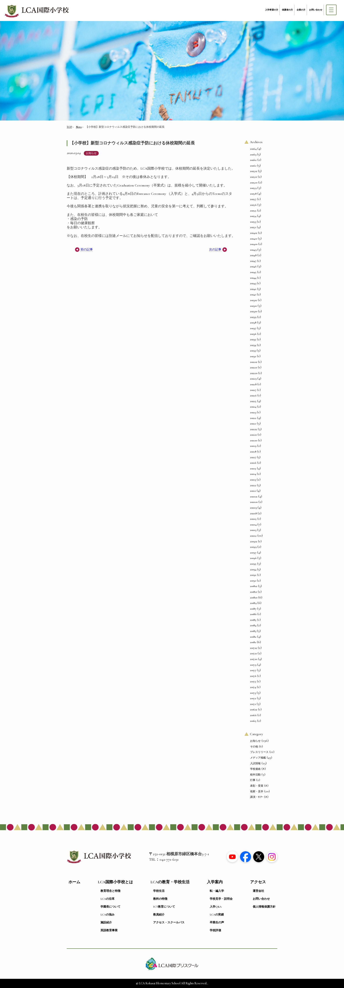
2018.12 (253, 586)
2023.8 (253, 322)
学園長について (110, 906)
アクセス (258, 882)
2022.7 (253, 390)
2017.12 (253, 647)
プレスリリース (259, 752)
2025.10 (253, 182)
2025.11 (253, 176)
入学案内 (215, 882)
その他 (254, 746)
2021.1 (253, 490)
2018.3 (253, 631)
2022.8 (253, 384)
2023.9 (253, 317)
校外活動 (255, 774)
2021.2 (253, 485)
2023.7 (253, 328)
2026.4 (253, 148)
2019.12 (253, 541)
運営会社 (258, 891)
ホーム (74, 882)
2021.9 (253, 445)
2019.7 (253, 552)
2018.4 (253, 625)
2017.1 (253, 704)
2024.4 (253, 277)
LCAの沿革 (107, 899)
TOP (69, 126)
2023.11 (253, 305)
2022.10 (253, 373)
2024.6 (253, 266)
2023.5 (253, 339)
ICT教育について (164, 906)
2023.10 (253, 311)
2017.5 (253, 681)
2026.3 (253, 154)
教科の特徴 (160, 899)
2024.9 (253, 249)
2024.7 (253, 261)
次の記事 (215, 249)
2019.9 (253, 546)
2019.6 (253, 558)
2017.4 (253, 687)
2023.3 (253, 350)
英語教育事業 (109, 930)
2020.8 (253, 513)
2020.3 (253, 530)
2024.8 (253, 255)
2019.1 (253, 580)
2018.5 (253, 619)
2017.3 (253, 692)
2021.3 (253, 479)
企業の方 (301, 10)
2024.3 (253, 283)
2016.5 (253, 720)
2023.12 (253, 300)
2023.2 (253, 356)
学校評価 (215, 930)
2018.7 (253, 608)
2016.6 (253, 715)
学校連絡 (255, 768)
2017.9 (253, 664)
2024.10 (253, 244)
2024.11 (253, 238)
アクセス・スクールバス (169, 922)
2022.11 (253, 367)
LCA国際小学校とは (115, 882)
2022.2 (253, 418)
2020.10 (254, 502)
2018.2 (253, 636)
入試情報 (255, 763)
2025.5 (253, 210)
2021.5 (253, 468)
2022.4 (253, 406)
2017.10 (253, 659)
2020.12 (253, 496)
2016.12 (253, 709)
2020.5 (253, 518)
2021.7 (253, 457)
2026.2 (253, 159)
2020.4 (253, 524)
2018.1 (253, 642)
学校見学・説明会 (221, 899)
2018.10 (253, 597)
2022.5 (253, 401)
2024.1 (253, 294)
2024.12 (253, 232)
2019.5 (253, 563)
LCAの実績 (217, 914)
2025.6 (253, 204)
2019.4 (253, 569)
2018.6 (253, 614)
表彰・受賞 (256, 785)
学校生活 (159, 891)
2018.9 (253, 603)
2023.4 (253, 345)
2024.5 (253, 272)
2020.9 (253, 507)
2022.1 (253, 423)
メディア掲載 (258, 757)
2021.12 (253, 429)
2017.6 (253, 676)
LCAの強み (107, 914)
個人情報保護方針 (264, 906)
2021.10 (253, 440)
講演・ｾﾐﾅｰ (256, 796)
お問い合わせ (315, 10)
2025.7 (253, 199)
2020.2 (253, 535)
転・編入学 (217, 891)
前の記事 (87, 249)
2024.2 (253, 289)
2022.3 (253, 412)
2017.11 (253, 653)
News (79, 126)
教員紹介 (159, 914)
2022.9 (253, 378)
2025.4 (253, 216)
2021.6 (253, 462)
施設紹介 (106, 922)
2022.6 (253, 395)
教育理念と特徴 (110, 891)
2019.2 (253, 574)
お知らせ (91, 153)
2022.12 (253, 362)
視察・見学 (256, 791)
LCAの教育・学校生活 (170, 882)
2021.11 (253, 434)
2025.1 (253, 227)
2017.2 (253, 698)
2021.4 (253, 473)
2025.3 (253, 221)
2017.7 (253, 670)
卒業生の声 (217, 922)
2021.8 (253, 451)
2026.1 (253, 165)
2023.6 (253, 333)
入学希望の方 (271, 10)
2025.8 (253, 193)
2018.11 (253, 591)
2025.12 (253, 171)
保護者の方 (287, 10)
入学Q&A (216, 906)
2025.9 (253, 188)
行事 (252, 780)
